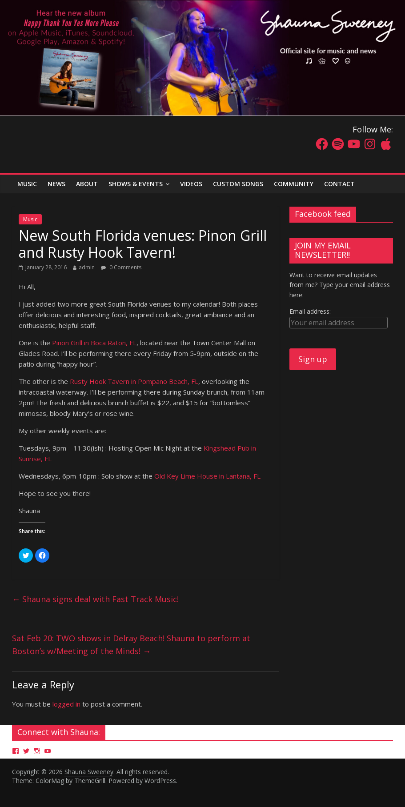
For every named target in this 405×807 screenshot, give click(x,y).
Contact (339, 184)
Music (30, 219)
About (87, 184)
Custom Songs (238, 184)
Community (293, 184)
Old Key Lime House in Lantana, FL (207, 475)
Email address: (310, 311)
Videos (191, 184)
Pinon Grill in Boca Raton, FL (94, 342)
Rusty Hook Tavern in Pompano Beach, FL (134, 381)
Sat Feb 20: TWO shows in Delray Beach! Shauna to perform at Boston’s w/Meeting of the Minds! (131, 644)
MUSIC (27, 184)
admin (87, 267)
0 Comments (121, 267)
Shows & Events (135, 184)
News (56, 184)
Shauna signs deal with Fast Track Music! (95, 599)
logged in (66, 703)
